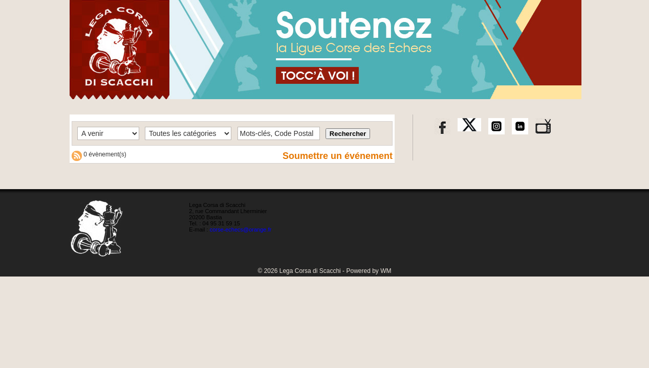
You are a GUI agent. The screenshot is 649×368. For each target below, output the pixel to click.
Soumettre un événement (338, 156)
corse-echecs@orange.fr (241, 229)
